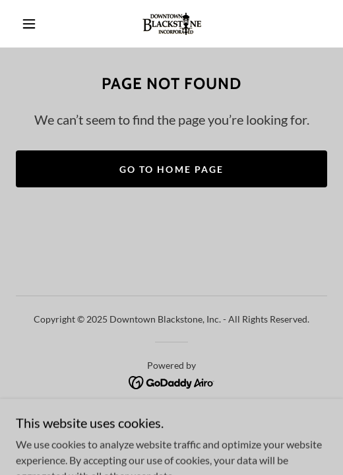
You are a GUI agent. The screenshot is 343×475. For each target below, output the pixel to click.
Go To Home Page (171, 169)
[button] (31, 24)
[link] (171, 24)
